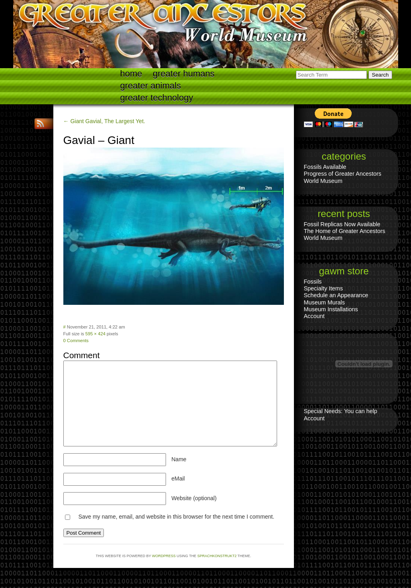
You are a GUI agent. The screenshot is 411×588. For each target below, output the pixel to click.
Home (131, 74)
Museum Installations (331, 309)
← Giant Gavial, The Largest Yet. (104, 121)
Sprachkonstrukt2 (217, 556)
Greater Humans (184, 74)
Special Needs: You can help (340, 411)
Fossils (313, 281)
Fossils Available (325, 167)
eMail (178, 478)
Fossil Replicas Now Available (342, 224)
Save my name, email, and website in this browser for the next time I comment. (176, 516)
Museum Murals (324, 302)
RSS (41, 123)
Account (314, 316)
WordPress (164, 556)
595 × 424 (95, 333)
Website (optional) (194, 498)
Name (179, 459)
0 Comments (76, 340)
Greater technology (156, 98)
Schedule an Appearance (336, 295)
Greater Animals (150, 86)
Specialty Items (323, 288)
